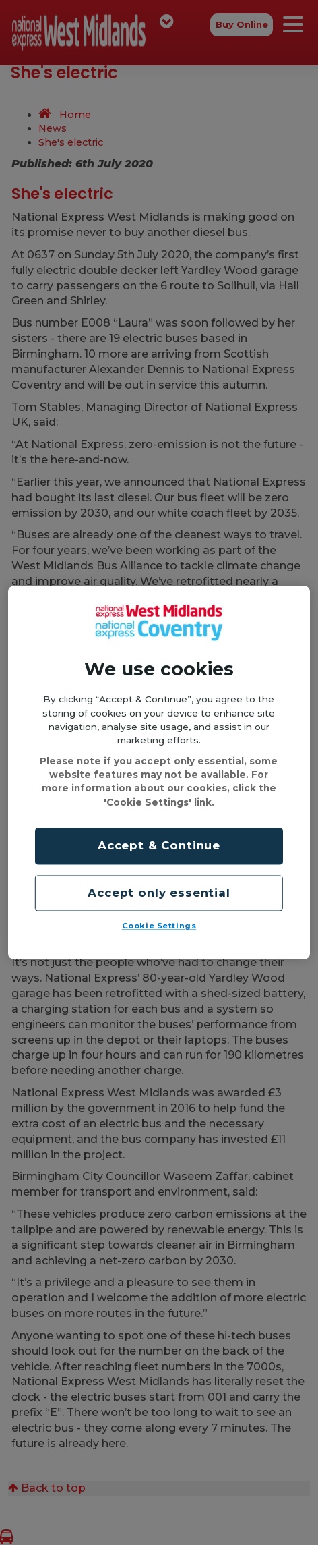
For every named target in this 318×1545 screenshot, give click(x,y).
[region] (159, 772)
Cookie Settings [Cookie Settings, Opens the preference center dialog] (159, 926)
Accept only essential (159, 892)
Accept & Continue (159, 846)
